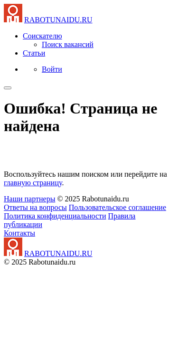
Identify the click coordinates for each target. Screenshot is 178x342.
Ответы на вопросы (35, 207)
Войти (52, 69)
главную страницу (33, 183)
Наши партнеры (29, 199)
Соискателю (42, 36)
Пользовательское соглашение (117, 207)
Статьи (34, 53)
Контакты (19, 233)
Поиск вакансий (68, 44)
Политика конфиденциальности (55, 216)
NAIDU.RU (58, 20)
